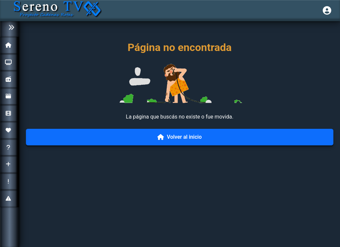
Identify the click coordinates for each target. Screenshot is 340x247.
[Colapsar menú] (9, 27)
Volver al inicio (179, 137)
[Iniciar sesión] (327, 10)
